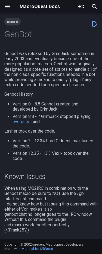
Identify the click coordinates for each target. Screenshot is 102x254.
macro (12, 22)
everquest (22, 121)
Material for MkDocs (37, 249)
